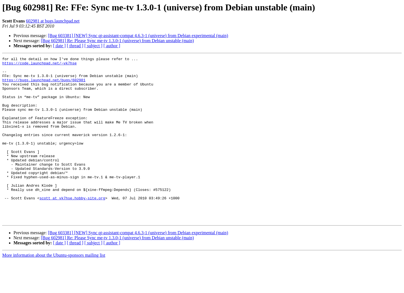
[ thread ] (75, 45)
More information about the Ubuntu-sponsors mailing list (53, 288)
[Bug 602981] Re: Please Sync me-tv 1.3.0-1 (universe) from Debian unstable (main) (117, 40)
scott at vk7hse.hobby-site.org (72, 226)
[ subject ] (93, 45)
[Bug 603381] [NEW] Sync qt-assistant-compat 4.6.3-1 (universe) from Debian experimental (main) (138, 35)
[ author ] (112, 45)
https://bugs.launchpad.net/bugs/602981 (43, 84)
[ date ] (59, 45)
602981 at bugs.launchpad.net (52, 21)
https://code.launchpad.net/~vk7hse (39, 64)
